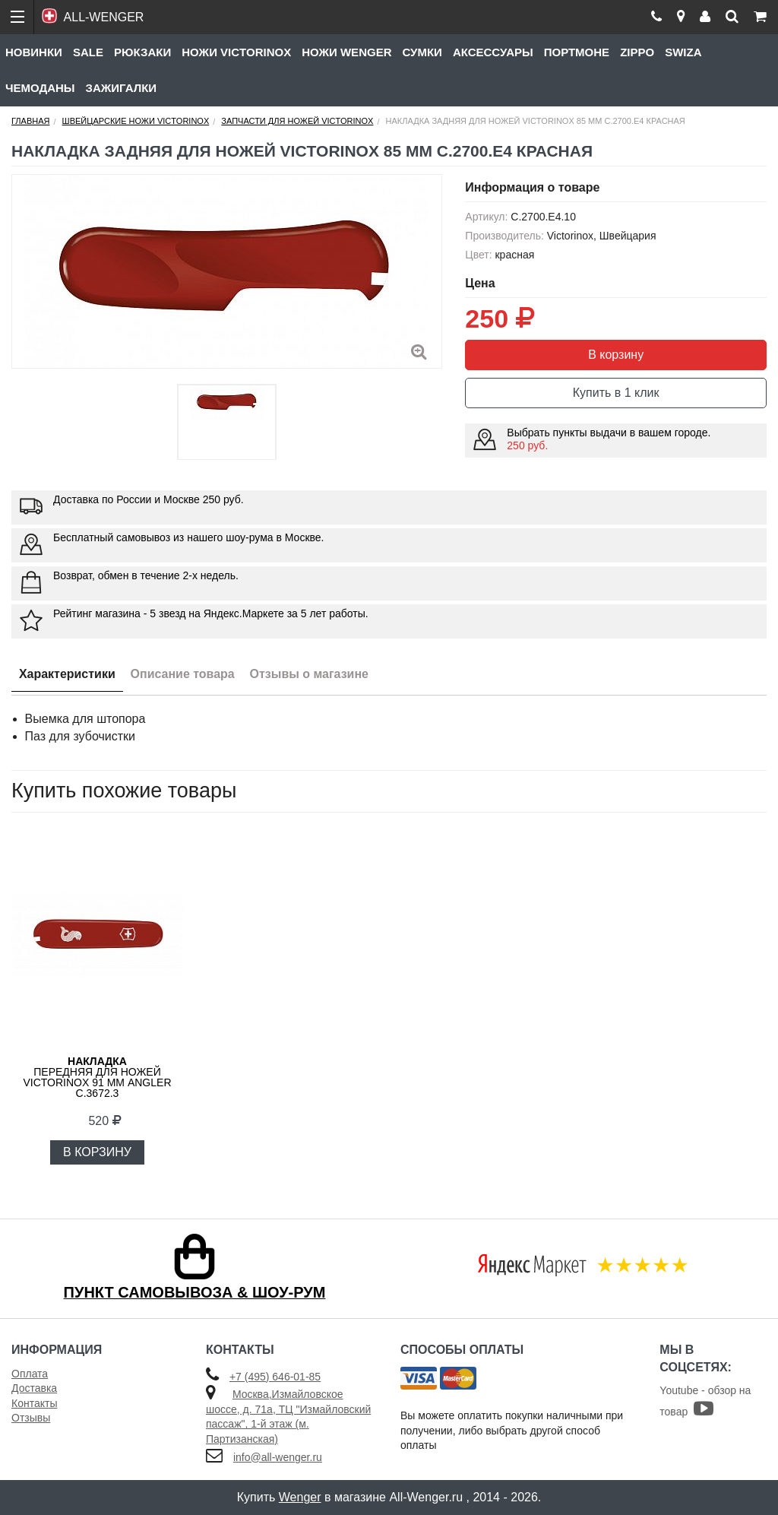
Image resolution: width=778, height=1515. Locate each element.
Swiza (683, 52)
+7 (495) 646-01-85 (275, 1377)
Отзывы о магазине (309, 673)
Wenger (300, 1497)
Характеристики (67, 673)
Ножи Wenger (346, 52)
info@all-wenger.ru (277, 1457)
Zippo (637, 52)
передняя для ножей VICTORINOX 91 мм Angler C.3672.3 (97, 1077)
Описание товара (183, 673)
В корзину (616, 354)
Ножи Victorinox (236, 52)
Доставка (34, 1388)
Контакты (34, 1403)
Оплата (29, 1374)
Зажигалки (121, 87)
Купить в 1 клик (616, 392)
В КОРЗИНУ (97, 1152)
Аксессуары (493, 52)
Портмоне (576, 52)
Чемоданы (40, 87)
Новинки (33, 52)
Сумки (421, 52)
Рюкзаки (142, 52)
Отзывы (30, 1418)
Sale (88, 52)
